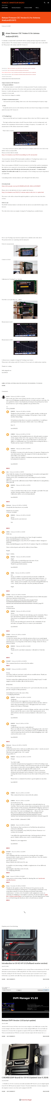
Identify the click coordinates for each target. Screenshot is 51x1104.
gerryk (8, 396)
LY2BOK (13, 434)
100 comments (11, 979)
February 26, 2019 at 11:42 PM (23, 697)
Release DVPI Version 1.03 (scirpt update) (19, 1020)
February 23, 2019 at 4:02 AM (18, 594)
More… (37, 7)
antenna (7, 383)
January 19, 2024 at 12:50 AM (17, 876)
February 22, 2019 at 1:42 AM (18, 396)
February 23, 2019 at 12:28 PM (22, 573)
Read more (46, 979)
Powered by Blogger (25, 1100)
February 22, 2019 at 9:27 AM (23, 434)
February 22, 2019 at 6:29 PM (23, 485)
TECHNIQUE (39, 383)
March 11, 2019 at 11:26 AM (22, 800)
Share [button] (3, 385)
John (7, 472)
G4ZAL (8, 531)
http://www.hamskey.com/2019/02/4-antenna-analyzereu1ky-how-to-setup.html (24, 74)
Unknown (8, 505)
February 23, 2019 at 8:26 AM (23, 515)
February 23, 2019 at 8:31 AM (23, 611)
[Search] (45, 3)
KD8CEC (13, 411)
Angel (7, 876)
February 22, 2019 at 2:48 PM (17, 472)
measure (24, 383)
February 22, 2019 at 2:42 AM (23, 411)
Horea (7, 886)
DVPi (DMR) (5, 7)
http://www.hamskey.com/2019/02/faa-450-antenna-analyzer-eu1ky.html (21, 68)
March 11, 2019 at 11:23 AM (22, 792)
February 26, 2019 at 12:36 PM (19, 661)
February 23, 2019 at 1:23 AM (18, 531)
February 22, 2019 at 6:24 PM (23, 448)
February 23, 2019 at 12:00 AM (19, 505)
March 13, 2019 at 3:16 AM (22, 825)
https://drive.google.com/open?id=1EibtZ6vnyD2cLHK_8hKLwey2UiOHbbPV (21, 186)
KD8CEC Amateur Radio (13, 3)
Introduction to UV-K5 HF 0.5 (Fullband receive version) (24, 963)
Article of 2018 (28, 7)
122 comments (11, 1036)
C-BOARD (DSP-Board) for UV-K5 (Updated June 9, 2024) (25, 1077)
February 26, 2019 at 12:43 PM (19, 669)
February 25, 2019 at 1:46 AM (18, 634)
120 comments (11, 1091)
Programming (31, 383)
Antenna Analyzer (16, 7)
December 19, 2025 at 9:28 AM (18, 886)
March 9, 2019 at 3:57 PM (22, 723)
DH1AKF (8, 661)
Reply (8, 468)
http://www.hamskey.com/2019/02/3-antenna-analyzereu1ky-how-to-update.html (24, 72)
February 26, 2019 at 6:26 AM (23, 646)
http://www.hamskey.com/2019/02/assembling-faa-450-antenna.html (18, 70)
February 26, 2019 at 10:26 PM (19, 745)
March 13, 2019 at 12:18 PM (18, 851)
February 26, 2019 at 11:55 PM (23, 756)
